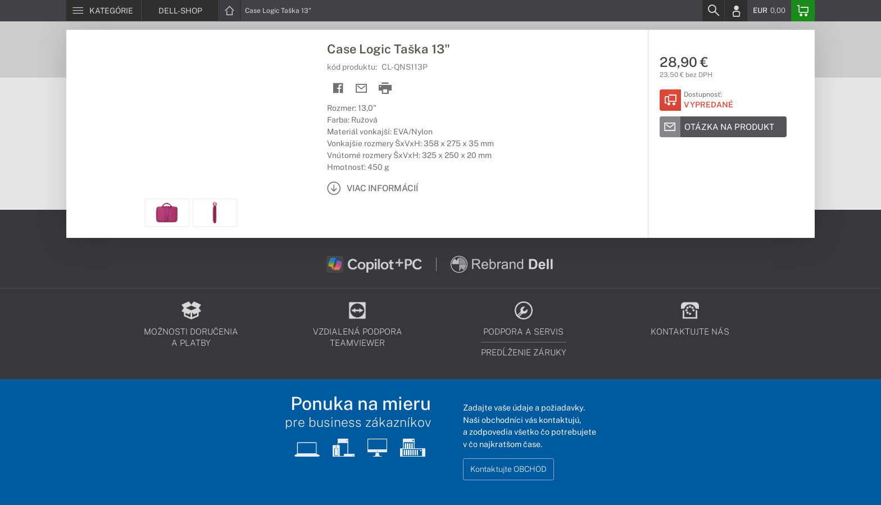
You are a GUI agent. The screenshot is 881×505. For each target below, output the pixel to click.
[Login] (736, 10)
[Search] (713, 10)
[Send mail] (362, 89)
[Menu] (103, 10)
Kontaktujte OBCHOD (508, 469)
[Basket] (803, 10)
